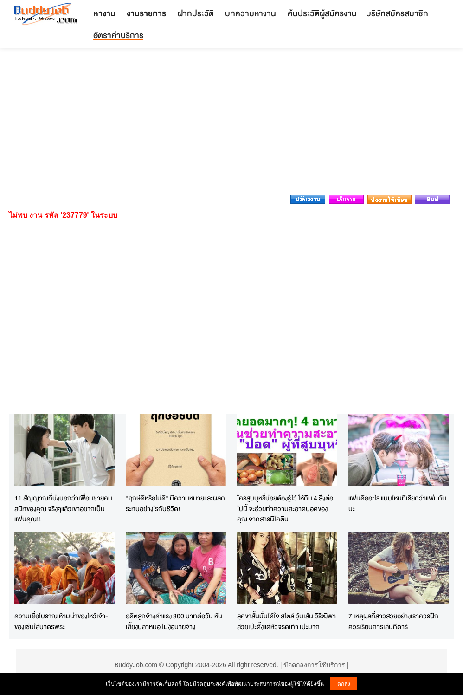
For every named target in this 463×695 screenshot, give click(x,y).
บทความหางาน (250, 13)
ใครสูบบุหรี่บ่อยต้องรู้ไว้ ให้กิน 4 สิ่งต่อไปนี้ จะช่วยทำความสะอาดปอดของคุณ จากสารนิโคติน (285, 508)
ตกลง (343, 684)
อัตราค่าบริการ (118, 35)
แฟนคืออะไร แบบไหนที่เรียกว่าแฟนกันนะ (397, 503)
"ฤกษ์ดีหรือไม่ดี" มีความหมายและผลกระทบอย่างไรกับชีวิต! (175, 503)
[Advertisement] (231, 123)
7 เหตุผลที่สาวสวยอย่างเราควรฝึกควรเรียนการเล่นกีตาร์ (393, 621)
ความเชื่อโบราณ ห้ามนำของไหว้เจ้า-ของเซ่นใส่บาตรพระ (61, 621)
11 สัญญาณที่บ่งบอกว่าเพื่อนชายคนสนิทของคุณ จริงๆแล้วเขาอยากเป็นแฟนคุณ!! (63, 508)
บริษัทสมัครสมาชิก (397, 13)
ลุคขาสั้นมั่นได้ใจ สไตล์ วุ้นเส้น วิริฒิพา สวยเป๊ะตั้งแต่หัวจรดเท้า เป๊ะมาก (286, 621)
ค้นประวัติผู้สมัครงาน (322, 13)
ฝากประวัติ (196, 13)
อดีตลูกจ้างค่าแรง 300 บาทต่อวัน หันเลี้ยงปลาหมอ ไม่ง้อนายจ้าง (174, 621)
